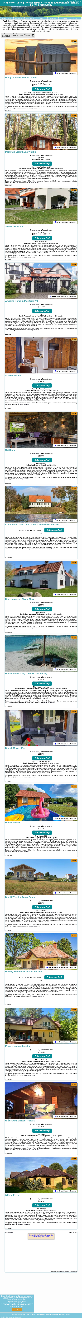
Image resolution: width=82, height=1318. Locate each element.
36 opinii (53, 912)
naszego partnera (33, 108)
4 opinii (55, 316)
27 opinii (48, 838)
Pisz (74, 41)
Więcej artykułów (9, 1232)
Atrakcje (64, 18)
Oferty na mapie (19, 18)
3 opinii (48, 1210)
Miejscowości (30, 18)
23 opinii (47, 465)
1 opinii (52, 1061)
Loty (41, 18)
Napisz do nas (65, 1314)
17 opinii (53, 1136)
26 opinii (49, 390)
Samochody (53, 18)
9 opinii (53, 614)
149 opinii (54, 94)
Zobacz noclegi (42, 89)
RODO (21, 1306)
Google (5, 1298)
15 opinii (58, 688)
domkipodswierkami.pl (74, 1)
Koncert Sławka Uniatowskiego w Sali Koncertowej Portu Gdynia (41, 1236)
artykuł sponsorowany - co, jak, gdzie (68, 1271)
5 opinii (49, 243)
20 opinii (50, 763)
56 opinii (54, 169)
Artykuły (75, 18)
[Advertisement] (41, 1294)
